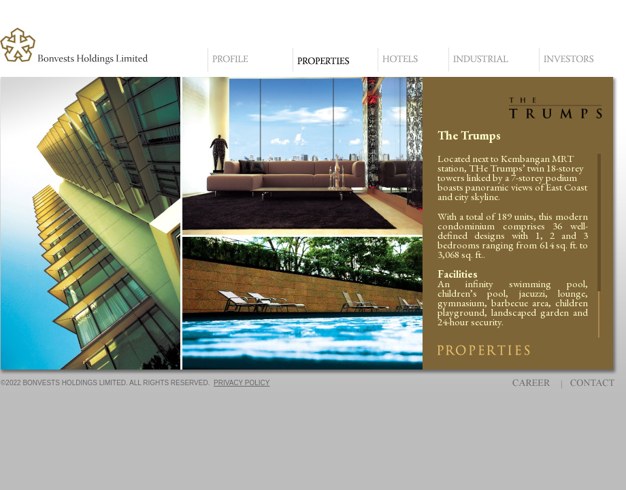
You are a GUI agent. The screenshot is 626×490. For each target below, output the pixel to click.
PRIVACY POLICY (241, 383)
